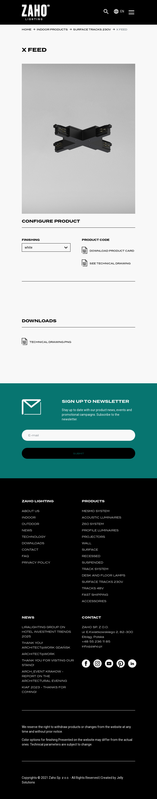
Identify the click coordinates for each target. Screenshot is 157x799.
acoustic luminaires (101, 517)
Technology (34, 537)
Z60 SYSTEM (93, 524)
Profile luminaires (100, 530)
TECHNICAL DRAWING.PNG (50, 342)
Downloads (33, 543)
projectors (93, 537)
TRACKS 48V (93, 588)
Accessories (94, 601)
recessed (91, 556)
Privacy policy (36, 562)
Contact (30, 550)
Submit (78, 453)
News (27, 530)
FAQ (25, 556)
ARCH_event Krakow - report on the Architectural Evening (44, 676)
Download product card (112, 251)
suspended (92, 562)
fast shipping (95, 595)
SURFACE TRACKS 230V (92, 29)
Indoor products (52, 29)
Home (26, 29)
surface (90, 550)
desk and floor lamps (103, 575)
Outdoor (30, 524)
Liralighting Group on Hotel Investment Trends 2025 (46, 631)
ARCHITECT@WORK (38, 654)
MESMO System (95, 511)
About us (30, 511)
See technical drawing (110, 263)
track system (95, 569)
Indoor (29, 517)
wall (86, 543)
